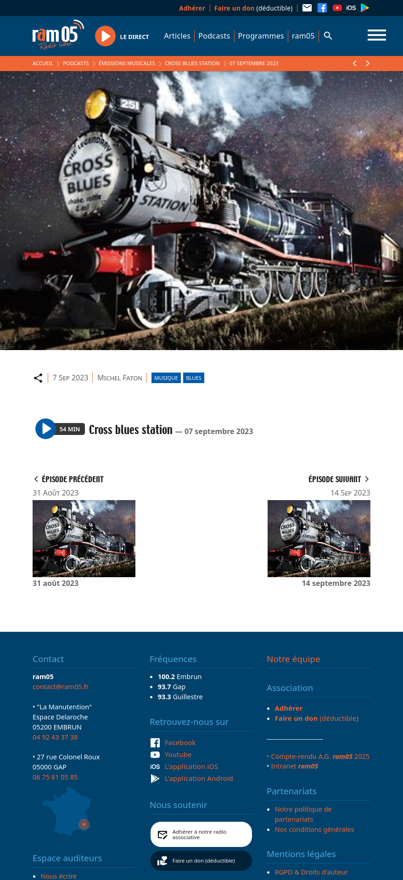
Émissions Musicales (127, 63)
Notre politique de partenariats (303, 814)
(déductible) (253, 8)
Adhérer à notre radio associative (200, 834)
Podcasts (214, 36)
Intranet (294, 765)
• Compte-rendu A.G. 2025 (318, 756)
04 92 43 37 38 (55, 736)
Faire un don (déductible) (204, 860)
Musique (166, 377)
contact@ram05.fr (61, 686)
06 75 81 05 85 (55, 776)
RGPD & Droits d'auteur (311, 871)
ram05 (303, 36)
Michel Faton (119, 378)
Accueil (43, 63)
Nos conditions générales (314, 829)
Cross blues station (192, 63)
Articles (177, 36)
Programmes (261, 36)
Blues (194, 377)
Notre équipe (293, 659)
